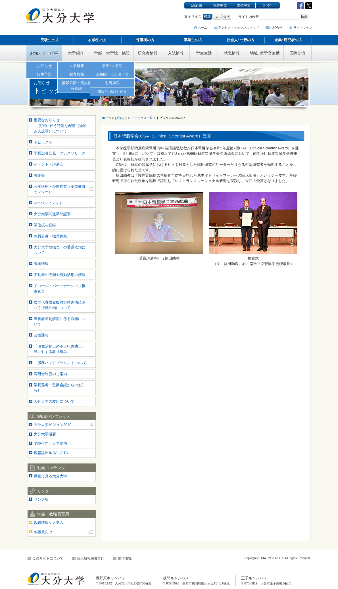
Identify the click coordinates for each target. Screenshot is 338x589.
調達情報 (41, 264)
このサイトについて (48, 558)
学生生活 (204, 53)
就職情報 (232, 53)
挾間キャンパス (176, 578)
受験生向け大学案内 (50, 443)
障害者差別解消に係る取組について (59, 321)
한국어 (267, 5)
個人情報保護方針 (90, 558)
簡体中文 (220, 5)
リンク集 (41, 499)
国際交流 (297, 53)
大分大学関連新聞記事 (52, 214)
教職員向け (43, 532)
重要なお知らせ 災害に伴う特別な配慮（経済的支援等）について (60, 125)
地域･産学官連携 (265, 53)
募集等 (39, 175)
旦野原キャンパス (110, 578)
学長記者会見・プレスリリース (59, 153)
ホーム (203, 27)
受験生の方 (50, 40)
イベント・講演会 (48, 164)
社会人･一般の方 (240, 40)
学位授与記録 (45, 225)
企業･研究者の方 (288, 40)
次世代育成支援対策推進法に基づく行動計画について (59, 305)
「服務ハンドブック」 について (60, 363)
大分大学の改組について (54, 401)
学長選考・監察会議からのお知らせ (59, 387)
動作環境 (125, 558)
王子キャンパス (254, 578)
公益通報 (41, 335)
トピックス (43, 142)
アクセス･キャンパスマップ (239, 27)
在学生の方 (97, 40)
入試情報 (176, 53)
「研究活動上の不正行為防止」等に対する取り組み (59, 349)
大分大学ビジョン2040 (52, 425)
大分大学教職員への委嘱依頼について (59, 250)
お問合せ (276, 27)
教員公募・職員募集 (50, 236)
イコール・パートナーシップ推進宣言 (59, 288)
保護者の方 (145, 40)
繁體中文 (244, 5)
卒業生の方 (193, 40)
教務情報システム (48, 523)
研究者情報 (148, 53)
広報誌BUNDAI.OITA (51, 453)
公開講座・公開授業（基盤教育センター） (59, 189)
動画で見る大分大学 (50, 476)
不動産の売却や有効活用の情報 (59, 275)
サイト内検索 (248, 17)
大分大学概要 (45, 434)
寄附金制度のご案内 (50, 374)
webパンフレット (48, 203)
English (196, 5)
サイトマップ (302, 27)
